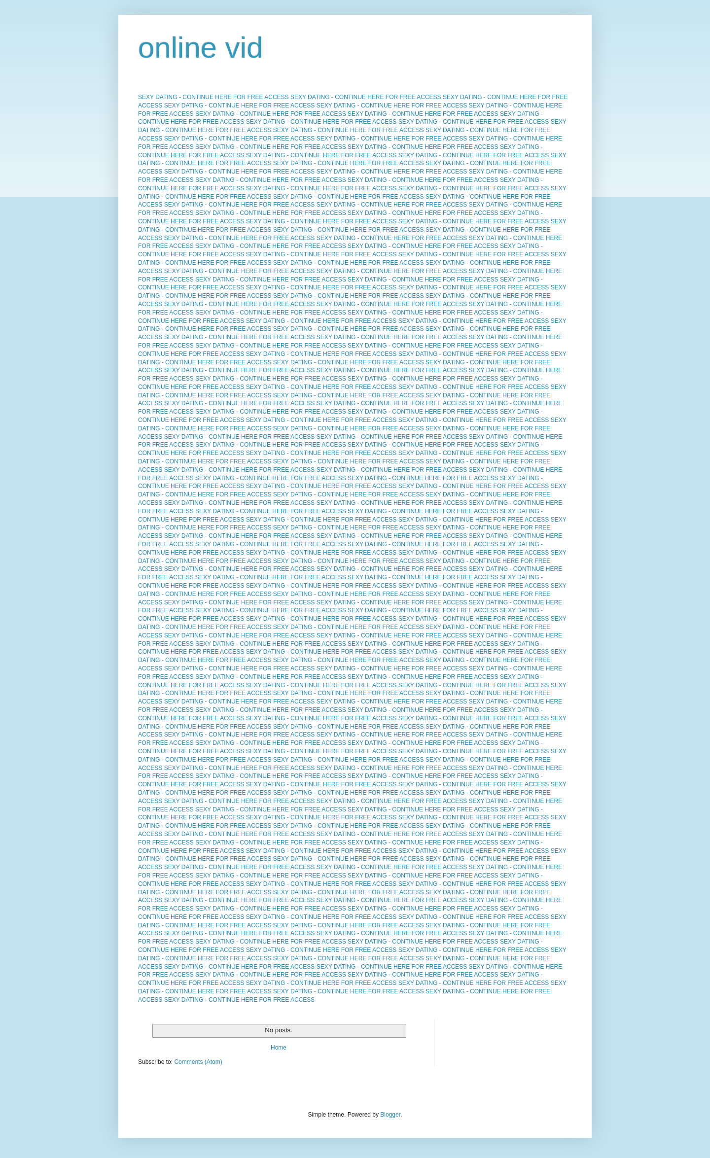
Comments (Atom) (198, 1061)
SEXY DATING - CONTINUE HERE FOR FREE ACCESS (213, 97)
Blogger (390, 1114)
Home (278, 1047)
